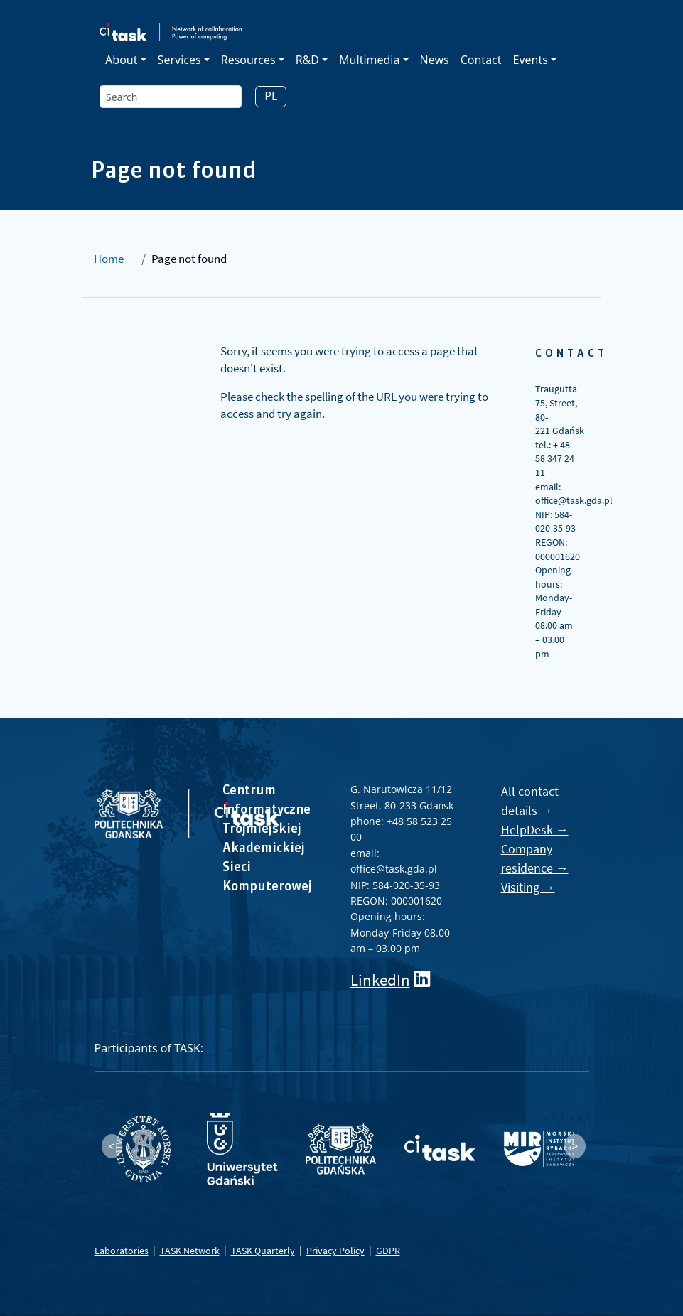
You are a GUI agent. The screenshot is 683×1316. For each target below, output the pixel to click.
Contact (481, 60)
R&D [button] (307, 60)
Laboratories (122, 1250)
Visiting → (528, 887)
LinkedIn (380, 979)
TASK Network (190, 1250)
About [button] (121, 60)
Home (109, 258)
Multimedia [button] (369, 60)
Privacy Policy (335, 1250)
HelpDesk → (535, 829)
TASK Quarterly (263, 1250)
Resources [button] (248, 60)
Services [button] (179, 60)
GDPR (388, 1250)
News (434, 60)
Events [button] (530, 60)
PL (270, 96)
